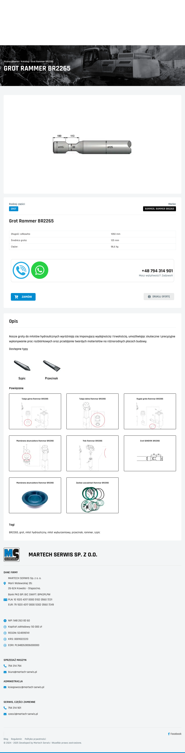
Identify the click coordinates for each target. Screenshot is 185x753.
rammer (88, 532)
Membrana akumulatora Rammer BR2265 (35, 440)
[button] (13, 208)
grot (21, 532)
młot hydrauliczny (35, 532)
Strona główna (11, 61)
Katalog (25, 61)
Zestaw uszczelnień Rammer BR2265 (92, 482)
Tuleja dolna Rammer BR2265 (92, 398)
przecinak (77, 532)
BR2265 (13, 532)
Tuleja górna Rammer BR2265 (35, 398)
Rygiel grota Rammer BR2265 (150, 398)
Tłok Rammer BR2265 (92, 440)
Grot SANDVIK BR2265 (150, 440)
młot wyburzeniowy (59, 532)
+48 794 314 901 (151, 270)
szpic (97, 532)
